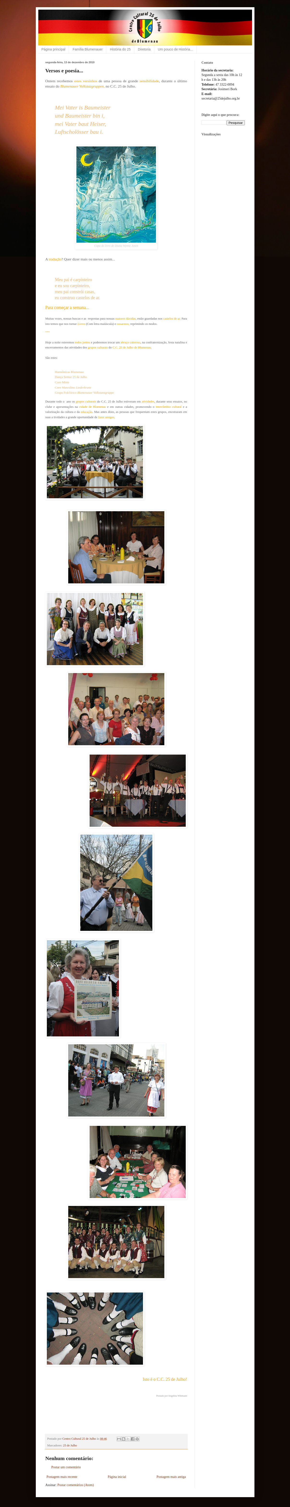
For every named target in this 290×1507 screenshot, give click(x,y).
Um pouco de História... (175, 49)
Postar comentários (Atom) (75, 1485)
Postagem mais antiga (171, 1477)
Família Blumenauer (88, 49)
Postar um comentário (66, 1467)
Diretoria (144, 49)
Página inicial (117, 1477)
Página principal (54, 49)
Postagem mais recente (62, 1477)
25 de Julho (70, 1445)
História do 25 (120, 49)
